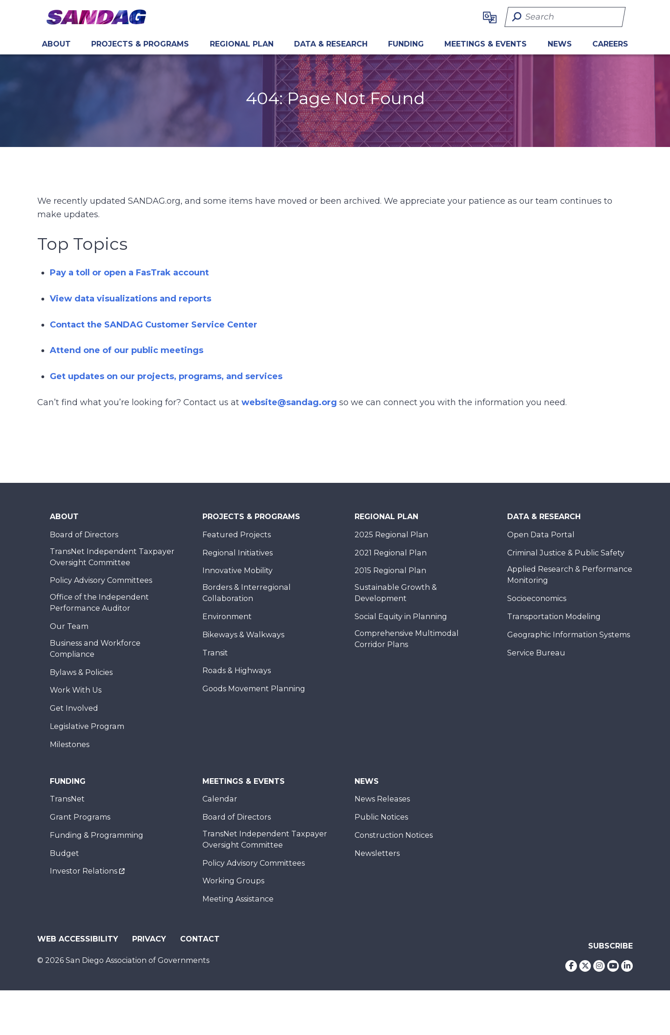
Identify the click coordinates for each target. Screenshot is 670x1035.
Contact (200, 939)
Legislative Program (87, 726)
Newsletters (377, 853)
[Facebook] (571, 966)
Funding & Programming (96, 835)
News (560, 44)
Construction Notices (394, 835)
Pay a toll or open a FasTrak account (129, 272)
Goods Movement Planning (253, 688)
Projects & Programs (140, 44)
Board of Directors (84, 534)
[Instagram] (599, 966)
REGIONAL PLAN (242, 44)
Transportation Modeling (554, 616)
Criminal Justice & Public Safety (565, 552)
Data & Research (331, 44)
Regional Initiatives (237, 552)
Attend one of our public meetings (126, 350)
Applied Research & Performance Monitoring (569, 575)
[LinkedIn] (627, 966)
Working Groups (233, 880)
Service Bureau (536, 652)
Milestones (69, 744)
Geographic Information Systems (568, 634)
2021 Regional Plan (391, 552)
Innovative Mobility (237, 570)
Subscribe (610, 946)
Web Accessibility (77, 939)
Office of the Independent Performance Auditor (99, 603)
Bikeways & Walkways (243, 634)
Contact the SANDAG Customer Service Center (153, 325)
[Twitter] (585, 966)
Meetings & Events (485, 44)
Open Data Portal (541, 534)
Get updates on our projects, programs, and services (166, 376)
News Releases (382, 799)
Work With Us (75, 690)
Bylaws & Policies (81, 672)
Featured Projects (236, 534)
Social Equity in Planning (401, 616)
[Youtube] (613, 966)
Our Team (69, 626)
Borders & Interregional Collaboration (246, 593)
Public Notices (381, 817)
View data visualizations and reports (130, 299)
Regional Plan (386, 516)
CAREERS (610, 44)
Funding (406, 44)
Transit (215, 652)
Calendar (219, 799)
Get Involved (74, 708)
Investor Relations (83, 871)
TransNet (67, 799)
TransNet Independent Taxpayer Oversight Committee (112, 557)
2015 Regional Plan (390, 570)
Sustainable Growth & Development (396, 593)
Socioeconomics (536, 598)
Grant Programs (80, 817)
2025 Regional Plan (391, 534)
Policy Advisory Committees (101, 580)
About (56, 44)
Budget (64, 853)
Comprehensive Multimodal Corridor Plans (407, 639)
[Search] (565, 17)
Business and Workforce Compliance (95, 649)
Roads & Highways (236, 670)
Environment (227, 616)
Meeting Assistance (238, 899)
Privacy (149, 939)
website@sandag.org (289, 402)
